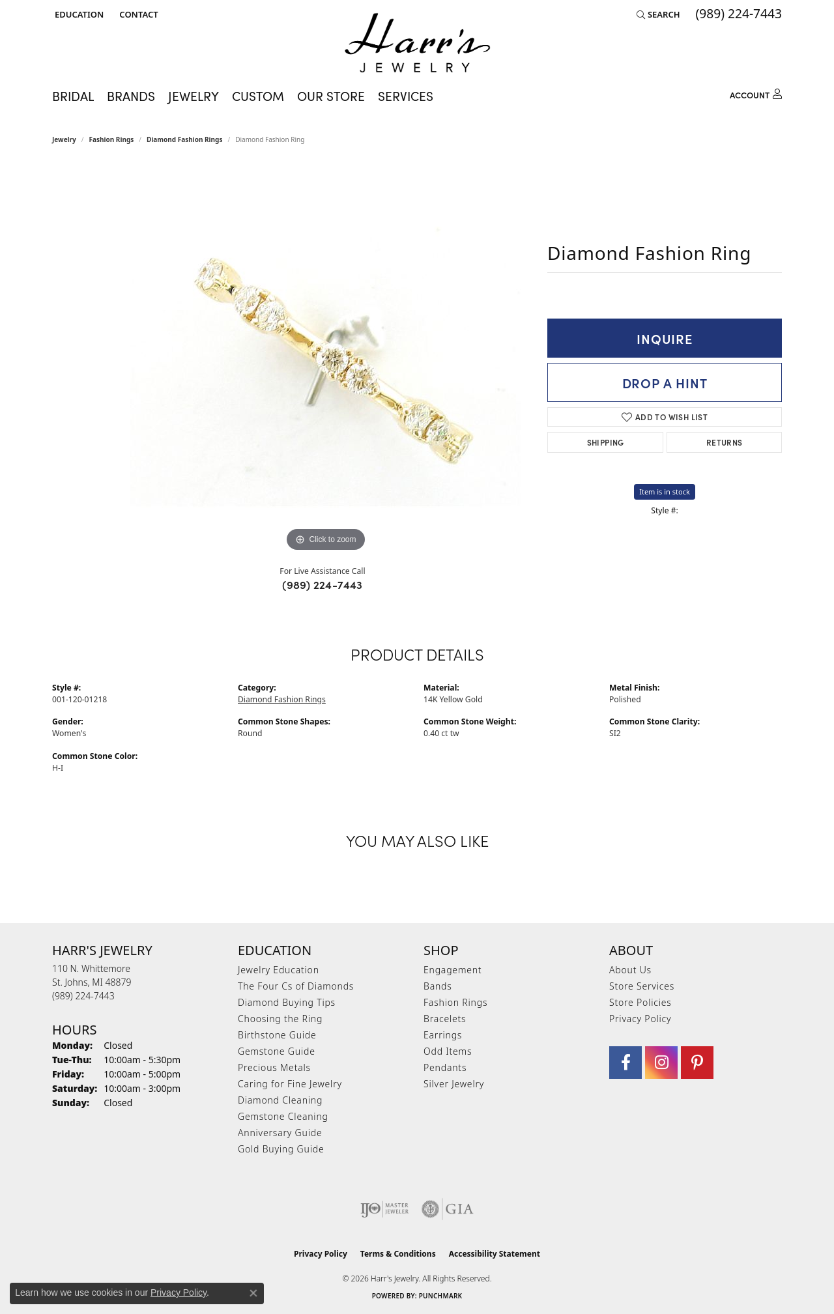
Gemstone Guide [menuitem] (276, 1051)
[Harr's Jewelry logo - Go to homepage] (417, 42)
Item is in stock (664, 491)
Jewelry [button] (193, 95)
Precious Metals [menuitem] (274, 1067)
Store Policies (640, 1002)
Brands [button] (131, 95)
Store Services (641, 986)
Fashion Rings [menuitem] (455, 1002)
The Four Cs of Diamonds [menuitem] (296, 986)
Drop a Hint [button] (665, 382)
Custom (258, 95)
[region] (325, 359)
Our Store (331, 95)
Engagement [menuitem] (453, 970)
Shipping (605, 442)
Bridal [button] (73, 95)
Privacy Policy (640, 1018)
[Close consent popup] (253, 1293)
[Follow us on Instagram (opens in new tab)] (661, 1062)
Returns (724, 442)
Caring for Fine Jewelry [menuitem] (290, 1084)
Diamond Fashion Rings (184, 139)
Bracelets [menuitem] (445, 1018)
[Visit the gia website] (448, 1209)
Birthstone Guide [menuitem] (277, 1035)
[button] (78, 14)
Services (405, 95)
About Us (630, 970)
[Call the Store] (83, 996)
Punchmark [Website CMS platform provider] (441, 1295)
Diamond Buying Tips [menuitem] (287, 1002)
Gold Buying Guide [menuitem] (281, 1149)
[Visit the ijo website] (384, 1209)
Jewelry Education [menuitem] (278, 970)
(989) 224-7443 (322, 584)
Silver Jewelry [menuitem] (454, 1084)
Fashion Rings (111, 139)
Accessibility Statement (494, 1253)
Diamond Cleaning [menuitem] (280, 1100)
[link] (137, 14)
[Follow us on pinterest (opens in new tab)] (697, 1062)
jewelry (64, 139)
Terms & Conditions (398, 1253)
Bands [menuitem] (438, 986)
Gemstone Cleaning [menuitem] (283, 1116)
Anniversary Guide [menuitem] (280, 1132)
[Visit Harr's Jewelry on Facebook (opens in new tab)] (625, 1062)
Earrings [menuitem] (443, 1035)
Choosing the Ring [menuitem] (280, 1018)
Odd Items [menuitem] (448, 1051)
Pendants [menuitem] (445, 1067)
